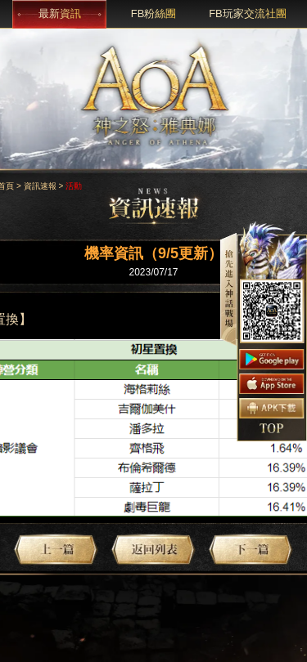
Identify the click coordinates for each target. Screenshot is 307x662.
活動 (73, 185)
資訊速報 (40, 185)
